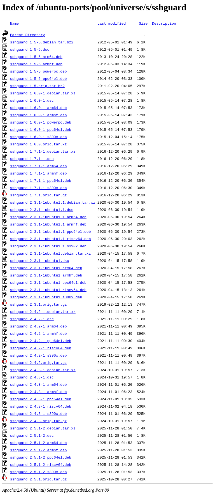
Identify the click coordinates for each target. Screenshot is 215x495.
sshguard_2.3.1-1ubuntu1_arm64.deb (46, 267)
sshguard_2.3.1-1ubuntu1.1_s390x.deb (48, 245)
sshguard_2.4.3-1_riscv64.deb (40, 406)
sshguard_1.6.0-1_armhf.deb (38, 114)
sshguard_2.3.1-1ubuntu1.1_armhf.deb (48, 224)
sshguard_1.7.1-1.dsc (32, 158)
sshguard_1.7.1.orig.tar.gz (38, 194)
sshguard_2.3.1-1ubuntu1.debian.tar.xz (50, 253)
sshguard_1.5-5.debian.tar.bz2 (41, 42)
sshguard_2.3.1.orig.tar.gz (38, 304)
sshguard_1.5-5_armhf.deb (36, 63)
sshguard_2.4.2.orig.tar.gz (38, 362)
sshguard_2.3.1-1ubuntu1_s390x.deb (46, 296)
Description (164, 23)
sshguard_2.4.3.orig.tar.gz (38, 420)
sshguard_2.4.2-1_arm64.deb (38, 326)
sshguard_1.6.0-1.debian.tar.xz (43, 93)
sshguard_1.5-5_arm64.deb (36, 56)
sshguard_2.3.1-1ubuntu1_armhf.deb (46, 275)
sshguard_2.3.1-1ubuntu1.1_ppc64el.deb (50, 231)
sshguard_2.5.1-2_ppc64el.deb (40, 457)
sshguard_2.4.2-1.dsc (32, 318)
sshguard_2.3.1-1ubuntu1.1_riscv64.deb (50, 238)
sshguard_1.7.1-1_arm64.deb (38, 165)
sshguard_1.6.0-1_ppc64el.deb (40, 129)
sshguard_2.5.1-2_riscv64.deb (40, 464)
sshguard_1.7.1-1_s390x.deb (38, 187)
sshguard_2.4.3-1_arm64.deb (38, 384)
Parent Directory (27, 34)
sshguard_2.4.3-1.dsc (32, 377)
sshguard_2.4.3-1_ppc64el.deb (40, 398)
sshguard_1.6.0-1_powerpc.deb (40, 122)
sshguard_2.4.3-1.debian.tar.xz (43, 369)
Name (14, 23)
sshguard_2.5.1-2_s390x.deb (38, 471)
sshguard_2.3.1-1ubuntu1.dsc (39, 260)
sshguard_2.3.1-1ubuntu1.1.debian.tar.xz (52, 202)
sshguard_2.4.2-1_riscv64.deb (40, 347)
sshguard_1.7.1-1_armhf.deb (38, 173)
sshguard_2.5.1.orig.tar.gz (38, 479)
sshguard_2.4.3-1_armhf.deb (38, 391)
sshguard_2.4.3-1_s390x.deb (38, 413)
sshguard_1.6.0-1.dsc (32, 100)
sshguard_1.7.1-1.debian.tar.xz (43, 151)
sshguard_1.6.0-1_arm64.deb (38, 107)
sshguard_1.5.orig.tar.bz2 (37, 85)
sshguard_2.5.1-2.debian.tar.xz (43, 428)
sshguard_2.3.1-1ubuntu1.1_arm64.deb (48, 216)
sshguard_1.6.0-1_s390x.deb (38, 136)
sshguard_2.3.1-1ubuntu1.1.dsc (41, 209)
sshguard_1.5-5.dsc (29, 49)
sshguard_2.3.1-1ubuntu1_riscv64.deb (48, 289)
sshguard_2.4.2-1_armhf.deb (38, 333)
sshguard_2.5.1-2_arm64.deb (38, 442)
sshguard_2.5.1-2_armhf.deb (38, 449)
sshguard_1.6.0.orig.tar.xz (38, 144)
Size (143, 23)
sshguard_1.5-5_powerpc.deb (38, 71)
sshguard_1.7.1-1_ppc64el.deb (40, 180)
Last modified (111, 23)
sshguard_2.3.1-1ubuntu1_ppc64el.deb (48, 282)
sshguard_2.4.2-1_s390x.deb (38, 355)
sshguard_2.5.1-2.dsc (32, 435)
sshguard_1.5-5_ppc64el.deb (38, 78)
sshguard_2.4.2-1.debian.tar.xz (43, 311)
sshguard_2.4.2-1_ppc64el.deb (40, 340)
